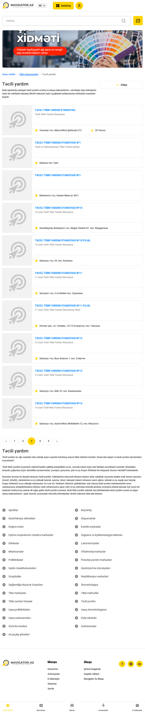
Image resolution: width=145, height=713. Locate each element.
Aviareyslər (54, 673)
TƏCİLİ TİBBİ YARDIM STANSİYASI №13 (58, 370)
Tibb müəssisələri (28, 74)
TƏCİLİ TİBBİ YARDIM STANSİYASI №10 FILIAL (63, 240)
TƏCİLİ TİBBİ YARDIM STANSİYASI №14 (58, 403)
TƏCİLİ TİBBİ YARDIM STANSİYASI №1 (58, 142)
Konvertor (53, 669)
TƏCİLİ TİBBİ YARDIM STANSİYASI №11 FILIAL (63, 305)
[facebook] (122, 664)
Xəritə (51, 688)
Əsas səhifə (8, 74)
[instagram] (131, 664)
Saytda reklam (91, 673)
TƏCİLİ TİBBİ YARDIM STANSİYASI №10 (58, 207)
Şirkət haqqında (92, 669)
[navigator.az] (18, 663)
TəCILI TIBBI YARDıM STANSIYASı (55, 110)
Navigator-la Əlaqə (94, 678)
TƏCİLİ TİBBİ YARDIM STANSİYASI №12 (58, 338)
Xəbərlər (52, 683)
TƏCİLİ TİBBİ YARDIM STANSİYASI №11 (58, 272)
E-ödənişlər (54, 678)
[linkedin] (139, 664)
